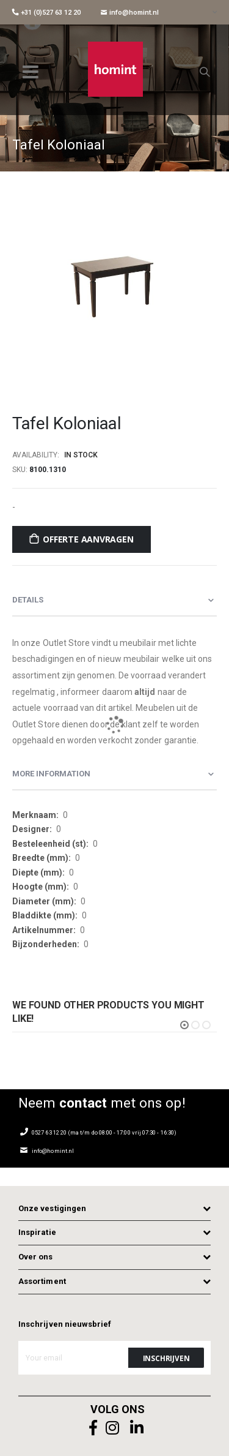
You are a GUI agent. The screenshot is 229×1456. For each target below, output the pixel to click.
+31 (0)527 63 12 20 (46, 13)
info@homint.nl (130, 13)
